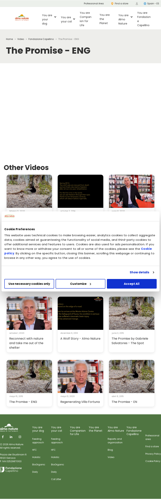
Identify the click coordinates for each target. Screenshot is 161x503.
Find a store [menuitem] (119, 3)
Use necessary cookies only (29, 284)
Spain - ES (151, 3)
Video (20, 39)
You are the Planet (105, 19)
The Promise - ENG (23, 402)
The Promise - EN (124, 402)
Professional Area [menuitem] (94, 3)
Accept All (132, 284)
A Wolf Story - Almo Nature (80, 338)
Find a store (152, 446)
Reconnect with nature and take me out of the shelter (26, 343)
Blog (110, 449)
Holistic (36, 457)
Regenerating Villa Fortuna (80, 402)
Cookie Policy (152, 461)
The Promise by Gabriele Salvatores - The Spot (130, 340)
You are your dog (47, 19)
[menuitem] (137, 3)
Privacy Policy (153, 453)
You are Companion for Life (85, 19)
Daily (35, 471)
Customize (80, 284)
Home (9, 39)
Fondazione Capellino (41, 39)
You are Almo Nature (123, 19)
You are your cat (66, 19)
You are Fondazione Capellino (144, 19)
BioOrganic (38, 464)
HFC (34, 449)
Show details (139, 272)
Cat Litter (56, 479)
